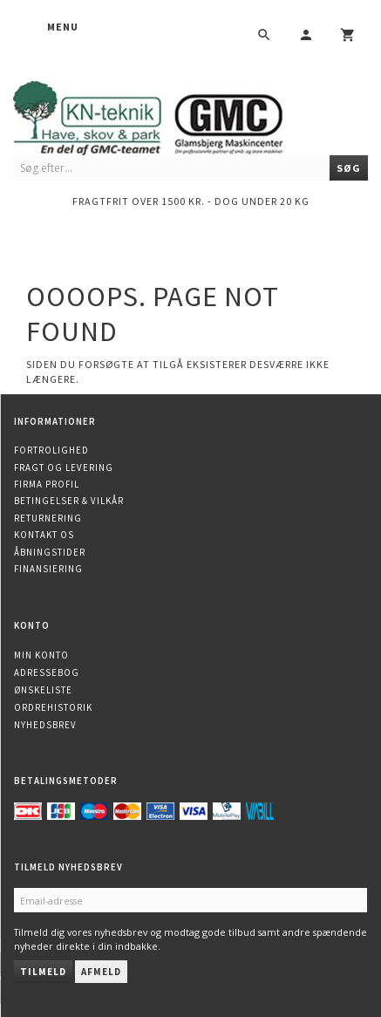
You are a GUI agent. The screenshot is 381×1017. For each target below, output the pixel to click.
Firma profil (46, 484)
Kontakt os (44, 535)
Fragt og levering (63, 467)
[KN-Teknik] (170, 114)
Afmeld (101, 972)
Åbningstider (49, 552)
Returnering (48, 518)
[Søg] (349, 168)
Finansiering (48, 569)
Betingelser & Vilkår (69, 501)
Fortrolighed (51, 450)
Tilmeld (43, 972)
